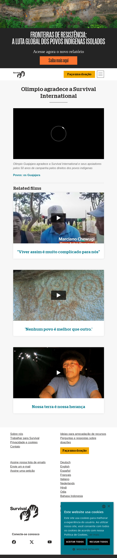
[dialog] (87, 528)
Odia (63, 491)
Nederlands (67, 483)
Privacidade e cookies (24, 442)
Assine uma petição (22, 470)
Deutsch (65, 462)
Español (65, 470)
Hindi (63, 487)
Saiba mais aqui (58, 60)
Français (65, 474)
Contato (15, 446)
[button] (87, 549)
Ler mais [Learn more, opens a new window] (94, 534)
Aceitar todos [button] (75, 541)
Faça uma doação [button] (79, 74)
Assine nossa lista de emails (28, 462)
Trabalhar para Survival (24, 438)
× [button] (108, 506)
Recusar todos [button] (99, 541)
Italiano (64, 479)
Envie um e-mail (20, 466)
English (64, 466)
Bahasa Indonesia (71, 496)
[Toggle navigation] (100, 74)
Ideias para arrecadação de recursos (83, 433)
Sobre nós (16, 433)
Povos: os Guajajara (26, 175)
